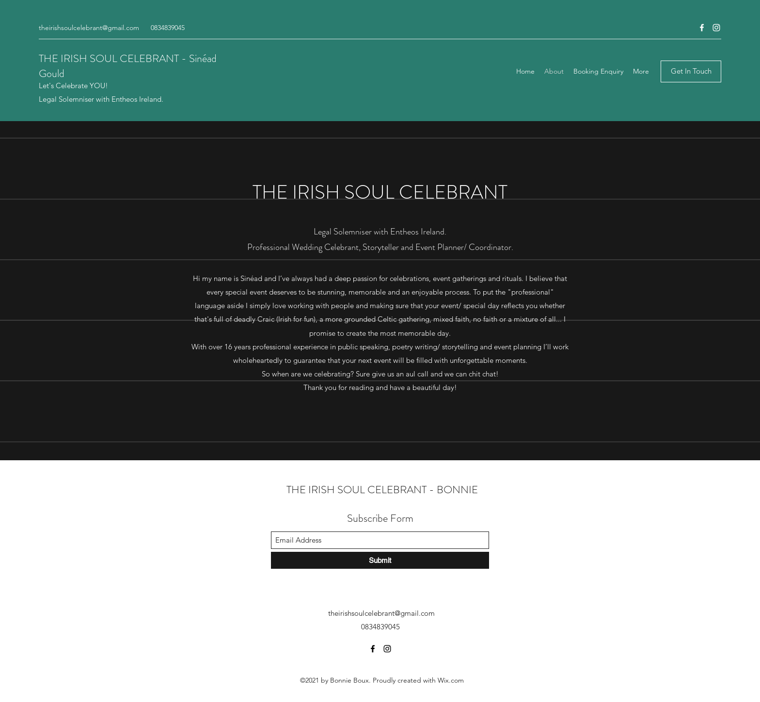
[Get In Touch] (691, 71)
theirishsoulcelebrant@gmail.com (89, 27)
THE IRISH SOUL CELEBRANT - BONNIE (382, 489)
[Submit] (380, 560)
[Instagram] (716, 27)
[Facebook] (702, 27)
